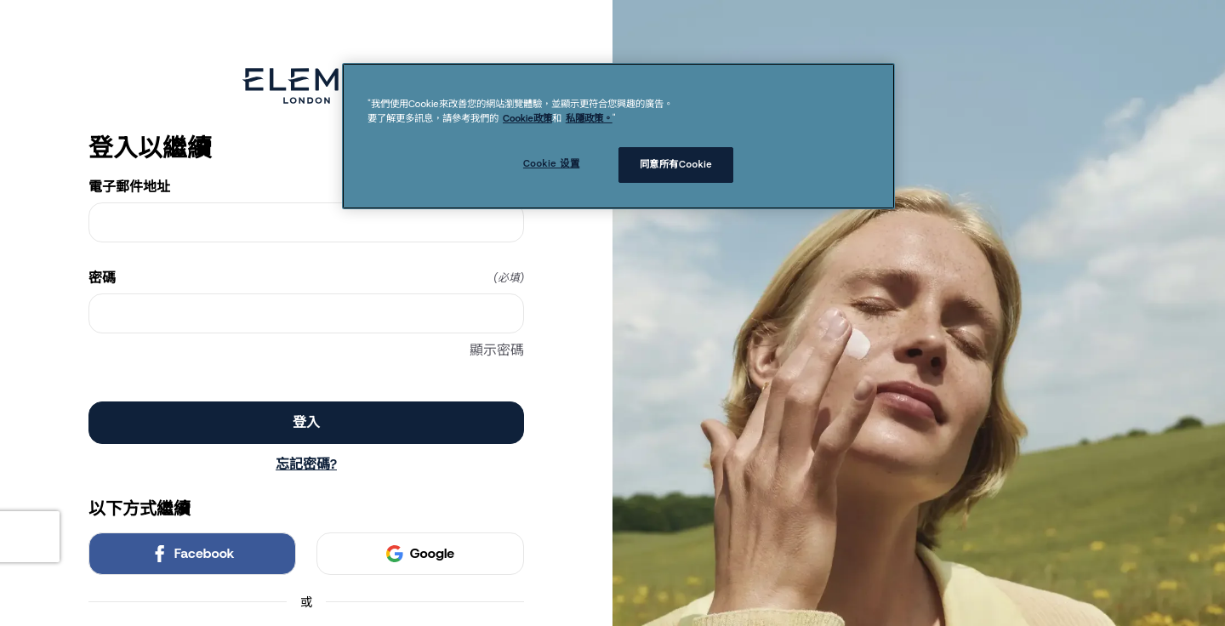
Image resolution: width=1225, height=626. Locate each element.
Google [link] (420, 553)
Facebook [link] (193, 553)
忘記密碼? (306, 464)
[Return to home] (306, 86)
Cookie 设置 (551, 163)
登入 (306, 422)
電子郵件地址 (306, 187)
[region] (618, 136)
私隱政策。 (589, 118)
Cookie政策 (527, 118)
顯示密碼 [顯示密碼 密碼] (497, 350)
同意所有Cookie (676, 164)
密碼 (306, 278)
